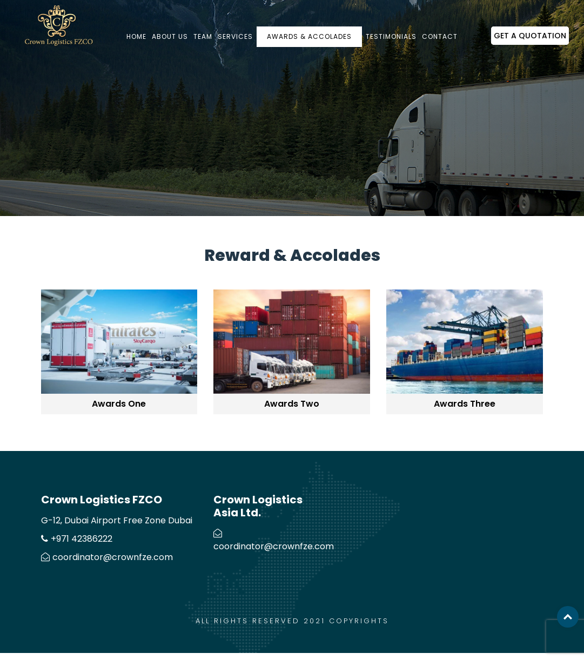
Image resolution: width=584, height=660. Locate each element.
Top (568, 617)
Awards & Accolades (309, 36)
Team (202, 36)
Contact (440, 36)
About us (170, 36)
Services (235, 36)
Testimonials (391, 36)
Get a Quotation (530, 35)
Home (136, 36)
